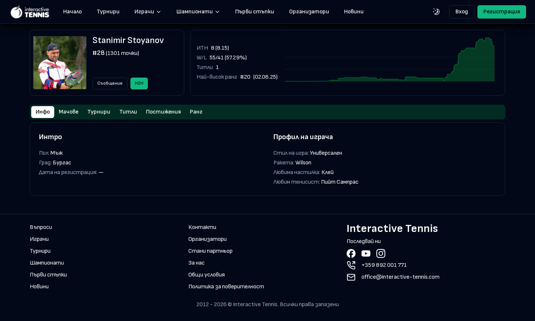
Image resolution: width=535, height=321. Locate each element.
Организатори (309, 11)
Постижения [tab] (163, 111)
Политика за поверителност (226, 286)
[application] (390, 62)
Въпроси (41, 227)
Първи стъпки (254, 11)
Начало (72, 11)
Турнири (108, 11)
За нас (196, 262)
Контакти (202, 227)
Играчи (148, 11)
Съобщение (110, 83)
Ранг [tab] (196, 111)
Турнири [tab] (98, 111)
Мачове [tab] (68, 111)
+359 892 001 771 (384, 265)
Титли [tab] (128, 111)
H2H (139, 83)
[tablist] (267, 112)
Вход (461, 11)
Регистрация (501, 11)
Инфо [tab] (43, 111)
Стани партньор (210, 251)
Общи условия (206, 274)
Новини (354, 11)
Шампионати (198, 11)
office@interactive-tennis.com (400, 277)
